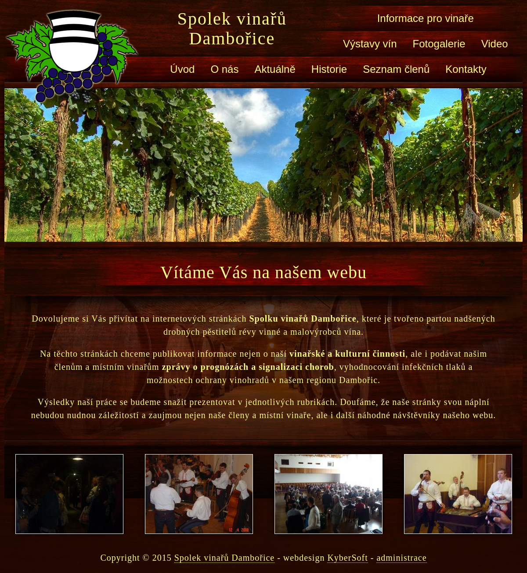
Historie (329, 69)
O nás (224, 69)
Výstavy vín (370, 44)
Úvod (182, 69)
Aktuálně (274, 69)
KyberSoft (347, 557)
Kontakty (465, 69)
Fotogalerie (439, 44)
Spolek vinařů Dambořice (232, 28)
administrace (401, 557)
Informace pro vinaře (425, 18)
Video (494, 44)
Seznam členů (396, 69)
